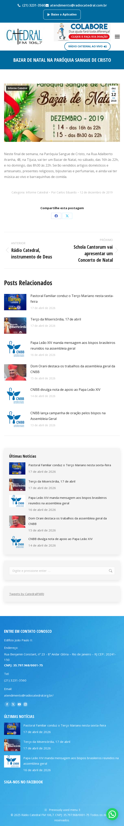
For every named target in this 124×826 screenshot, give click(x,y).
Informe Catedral (17, 88)
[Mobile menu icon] (117, 36)
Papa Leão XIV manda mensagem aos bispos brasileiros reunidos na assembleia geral (72, 345)
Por (64, 192)
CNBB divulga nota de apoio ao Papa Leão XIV (65, 389)
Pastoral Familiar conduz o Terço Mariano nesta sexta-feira (72, 299)
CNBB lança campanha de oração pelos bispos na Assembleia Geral (68, 416)
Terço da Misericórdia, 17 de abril (55, 319)
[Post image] (15, 302)
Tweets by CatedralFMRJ (26, 594)
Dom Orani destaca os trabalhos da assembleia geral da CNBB (72, 369)
